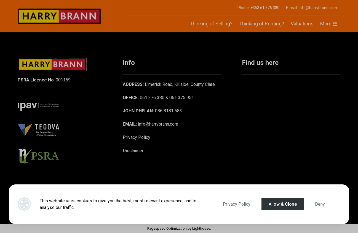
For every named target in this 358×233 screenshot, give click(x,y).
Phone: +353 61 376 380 (258, 8)
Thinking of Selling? (211, 24)
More (328, 24)
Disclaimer (133, 150)
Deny (320, 204)
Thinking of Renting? (261, 24)
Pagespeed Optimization (167, 228)
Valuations (302, 24)
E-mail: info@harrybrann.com (311, 8)
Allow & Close (283, 204)
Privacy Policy (236, 204)
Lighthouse (201, 228)
